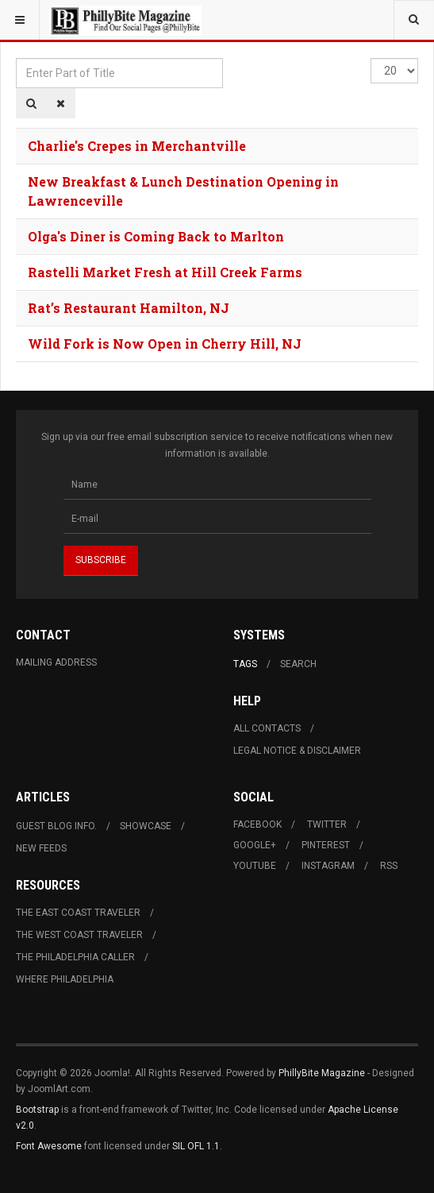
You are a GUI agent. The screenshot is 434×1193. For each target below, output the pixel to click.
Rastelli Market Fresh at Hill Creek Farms (165, 272)
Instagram (328, 865)
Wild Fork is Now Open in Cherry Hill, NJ (164, 343)
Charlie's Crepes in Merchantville (137, 145)
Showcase (145, 826)
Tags (245, 664)
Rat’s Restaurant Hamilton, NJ (128, 307)
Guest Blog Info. (56, 826)
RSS (389, 865)
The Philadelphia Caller (75, 957)
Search (298, 664)
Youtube (254, 865)
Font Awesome (49, 1146)
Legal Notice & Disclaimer (297, 750)
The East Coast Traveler (78, 912)
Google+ (254, 845)
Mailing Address (56, 662)
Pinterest (325, 845)
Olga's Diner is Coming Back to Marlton (156, 236)
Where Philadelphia (64, 979)
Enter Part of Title (16, 58)
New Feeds (41, 848)
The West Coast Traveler (79, 934)
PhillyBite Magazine (321, 1073)
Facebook (257, 824)
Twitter (327, 824)
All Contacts (267, 728)
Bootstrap (37, 1109)
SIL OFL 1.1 (196, 1146)
